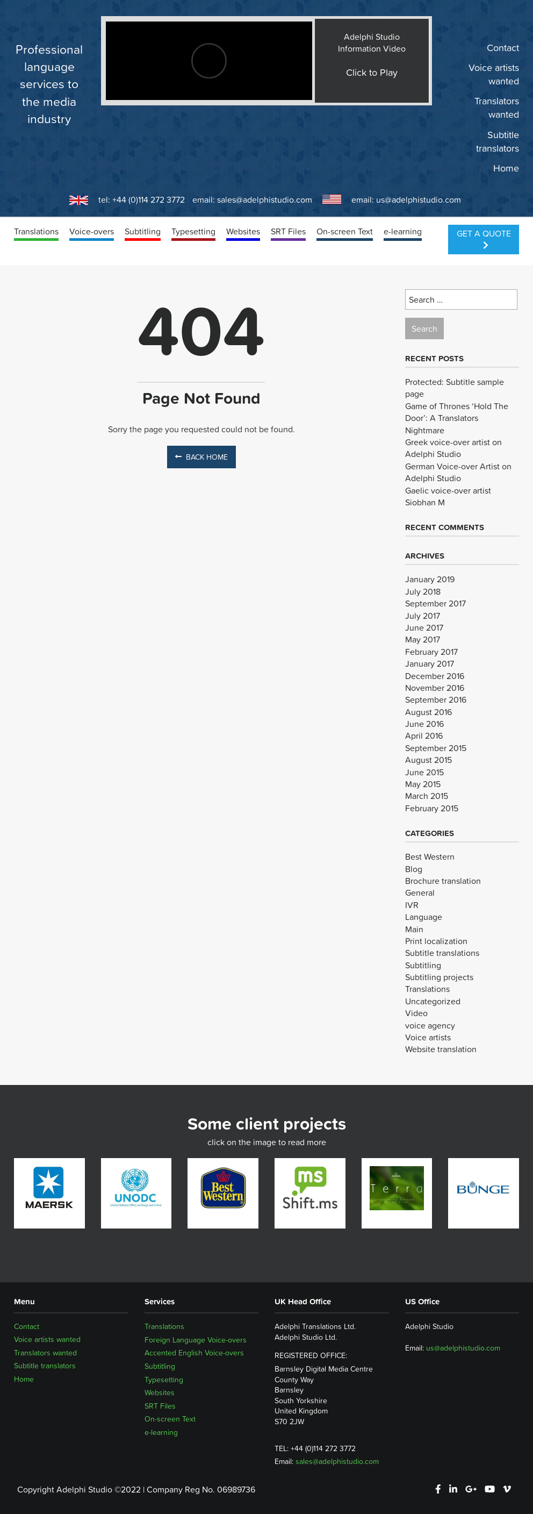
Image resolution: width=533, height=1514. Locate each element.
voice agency (430, 1025)
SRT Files (288, 231)
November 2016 (434, 687)
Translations (36, 231)
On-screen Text (344, 231)
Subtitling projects (439, 976)
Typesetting (193, 231)
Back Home (201, 457)
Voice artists (428, 1037)
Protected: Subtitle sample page (454, 387)
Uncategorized (432, 1001)
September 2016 (435, 699)
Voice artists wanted (494, 74)
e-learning (403, 231)
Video (416, 1012)
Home (506, 168)
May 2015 (423, 783)
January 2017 (429, 663)
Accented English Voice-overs (194, 1352)
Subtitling (143, 231)
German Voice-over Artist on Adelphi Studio (458, 472)
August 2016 (428, 711)
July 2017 (422, 615)
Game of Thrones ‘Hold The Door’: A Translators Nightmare (456, 418)
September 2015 (435, 747)
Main (414, 929)
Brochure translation (443, 880)
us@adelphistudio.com (418, 199)
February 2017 (431, 651)
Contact (503, 48)
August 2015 (428, 759)
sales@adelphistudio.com (264, 199)
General (420, 892)
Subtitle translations (442, 952)
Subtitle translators (497, 141)
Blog (413, 868)
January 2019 (430, 579)
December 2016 (434, 675)
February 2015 (431, 808)
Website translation (441, 1048)
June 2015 (424, 772)
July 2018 (423, 591)
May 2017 (422, 639)
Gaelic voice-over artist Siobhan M (448, 496)
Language (423, 916)
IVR (412, 904)
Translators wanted (496, 108)
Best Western (430, 856)
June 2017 (424, 627)
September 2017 (435, 603)
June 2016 (424, 723)
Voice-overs (91, 231)
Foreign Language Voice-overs (196, 1339)
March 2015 (426, 795)
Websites (243, 231)
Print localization (436, 940)
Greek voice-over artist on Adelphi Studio (453, 447)
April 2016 (424, 735)
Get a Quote (484, 238)
